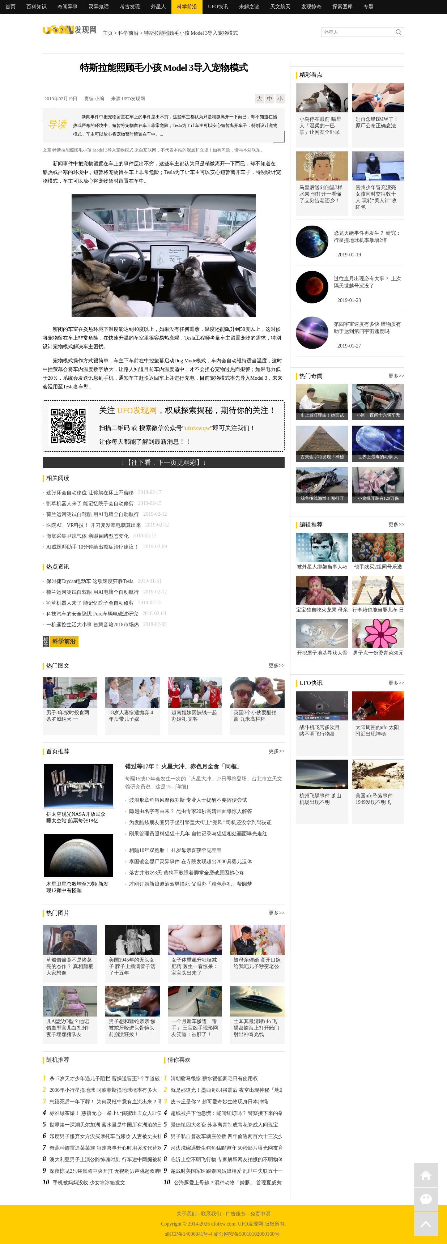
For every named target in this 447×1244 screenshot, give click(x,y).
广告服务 (236, 1214)
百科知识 (36, 6)
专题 (368, 6)
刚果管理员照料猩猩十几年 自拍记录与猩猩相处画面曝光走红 (198, 833)
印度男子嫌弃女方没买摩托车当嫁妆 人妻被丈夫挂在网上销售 (119, 1136)
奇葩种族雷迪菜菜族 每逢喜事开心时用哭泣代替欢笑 (108, 1148)
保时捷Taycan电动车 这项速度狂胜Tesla (89, 581)
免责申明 (260, 1214)
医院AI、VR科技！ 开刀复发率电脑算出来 (93, 525)
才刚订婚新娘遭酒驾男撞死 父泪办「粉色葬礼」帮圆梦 (190, 884)
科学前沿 (187, 6)
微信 (426, 1199)
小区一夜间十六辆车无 (378, 415)
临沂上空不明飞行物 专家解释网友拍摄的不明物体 (227, 1159)
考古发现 (130, 6)
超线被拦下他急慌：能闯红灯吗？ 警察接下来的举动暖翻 (235, 1113)
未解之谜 (249, 6)
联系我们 (211, 1214)
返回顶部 (426, 1224)
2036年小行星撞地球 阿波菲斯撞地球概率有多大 (103, 1090)
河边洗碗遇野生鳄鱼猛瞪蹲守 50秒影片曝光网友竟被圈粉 (235, 1148)
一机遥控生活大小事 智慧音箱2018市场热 (92, 624)
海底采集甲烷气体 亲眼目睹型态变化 (87, 536)
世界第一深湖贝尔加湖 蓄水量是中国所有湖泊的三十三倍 (114, 1125)
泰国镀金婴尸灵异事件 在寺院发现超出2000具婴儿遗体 (190, 861)
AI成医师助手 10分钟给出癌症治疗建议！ (92, 547)
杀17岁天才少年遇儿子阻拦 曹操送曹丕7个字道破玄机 (110, 1078)
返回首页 (426, 1175)
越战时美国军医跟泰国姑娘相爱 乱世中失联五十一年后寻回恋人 (242, 1171)
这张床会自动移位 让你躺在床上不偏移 (90, 492)
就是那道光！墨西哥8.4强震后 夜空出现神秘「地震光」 (233, 1090)
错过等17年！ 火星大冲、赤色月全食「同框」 (183, 766)
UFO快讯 (218, 6)
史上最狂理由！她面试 (322, 415)
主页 (108, 33)
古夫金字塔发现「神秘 (322, 456)
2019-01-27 (349, 346)
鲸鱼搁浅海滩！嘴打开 (322, 498)
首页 (10, 6)
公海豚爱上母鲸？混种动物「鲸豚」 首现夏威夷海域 (233, 1182)
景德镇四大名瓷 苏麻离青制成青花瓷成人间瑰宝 (224, 1125)
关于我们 (186, 1214)
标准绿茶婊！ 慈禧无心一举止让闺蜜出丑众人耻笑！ (108, 1113)
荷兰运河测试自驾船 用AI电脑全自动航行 (92, 514)
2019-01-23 (349, 300)
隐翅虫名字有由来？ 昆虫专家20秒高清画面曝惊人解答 (190, 811)
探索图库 (342, 6)
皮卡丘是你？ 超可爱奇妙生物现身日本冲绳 (219, 1101)
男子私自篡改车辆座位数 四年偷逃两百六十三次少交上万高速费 (242, 1136)
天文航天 (280, 6)
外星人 (158, 6)
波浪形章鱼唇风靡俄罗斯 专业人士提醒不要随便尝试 (188, 800)
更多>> (277, 665)
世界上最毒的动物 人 (378, 456)
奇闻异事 (68, 6)
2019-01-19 (349, 254)
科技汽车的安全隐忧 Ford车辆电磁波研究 (92, 614)
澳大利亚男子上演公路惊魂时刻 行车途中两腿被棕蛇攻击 (114, 1159)
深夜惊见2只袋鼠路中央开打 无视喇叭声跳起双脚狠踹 (110, 1171)
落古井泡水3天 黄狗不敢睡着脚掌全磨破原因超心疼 (186, 873)
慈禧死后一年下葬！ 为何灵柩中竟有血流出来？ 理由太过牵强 (119, 1101)
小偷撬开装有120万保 (378, 498)
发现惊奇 (311, 6)
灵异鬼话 (99, 6)
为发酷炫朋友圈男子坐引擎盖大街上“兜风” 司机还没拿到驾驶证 (200, 822)
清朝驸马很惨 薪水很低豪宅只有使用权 (214, 1078)
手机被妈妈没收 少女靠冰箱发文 (89, 1182)
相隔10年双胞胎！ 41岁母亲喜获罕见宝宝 (175, 850)
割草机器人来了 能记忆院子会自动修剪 (90, 503)
